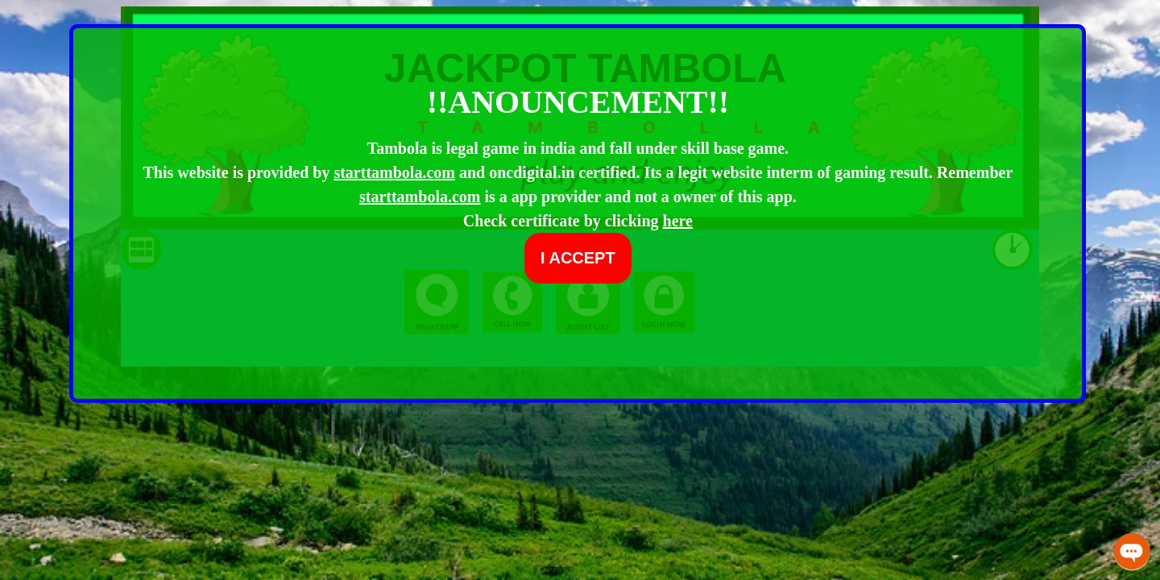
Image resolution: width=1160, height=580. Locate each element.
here (678, 221)
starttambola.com (394, 172)
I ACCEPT (578, 258)
